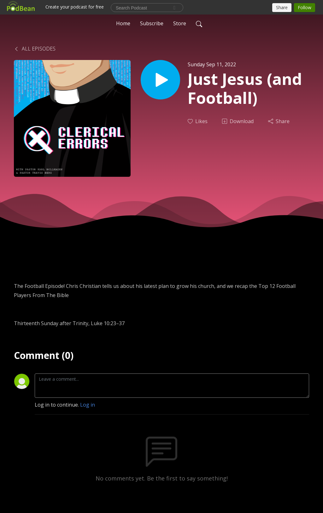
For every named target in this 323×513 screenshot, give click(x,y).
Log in (87, 404)
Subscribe (151, 23)
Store (179, 23)
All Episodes (35, 48)
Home (123, 23)
